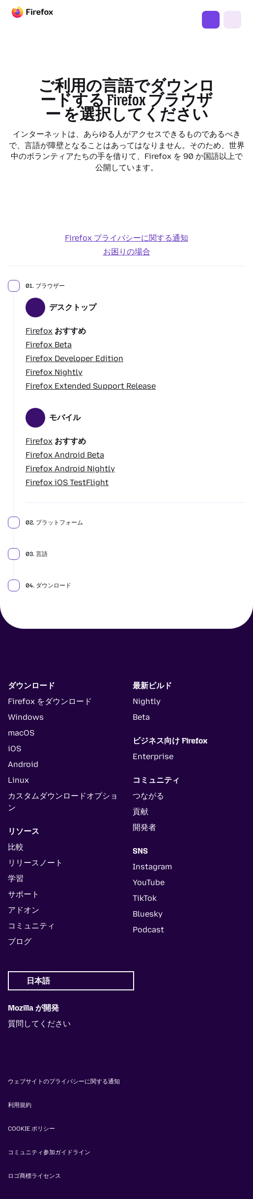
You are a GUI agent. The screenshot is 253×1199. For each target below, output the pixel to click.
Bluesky (148, 914)
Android (23, 764)
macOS (21, 733)
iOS (14, 748)
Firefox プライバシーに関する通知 (126, 238)
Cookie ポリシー (31, 1128)
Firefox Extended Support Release (91, 386)
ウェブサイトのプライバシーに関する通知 (64, 1081)
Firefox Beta (49, 344)
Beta (141, 717)
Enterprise (153, 756)
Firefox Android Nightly (70, 468)
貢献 (140, 811)
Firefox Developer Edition (74, 358)
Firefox (39, 331)
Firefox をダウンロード (211, 20)
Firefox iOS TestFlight (67, 482)
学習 (16, 878)
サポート (23, 894)
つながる (148, 795)
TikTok (145, 898)
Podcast (148, 929)
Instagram (152, 866)
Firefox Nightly (54, 372)
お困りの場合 (126, 251)
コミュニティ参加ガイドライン (49, 1152)
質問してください (39, 1023)
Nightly (147, 701)
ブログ (19, 941)
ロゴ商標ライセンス (34, 1175)
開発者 (144, 827)
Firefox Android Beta (65, 455)
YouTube (149, 882)
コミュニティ (31, 925)
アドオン (23, 910)
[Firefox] (41, 19)
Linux (18, 780)
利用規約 (19, 1105)
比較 (16, 847)
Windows (26, 717)
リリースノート (35, 862)
